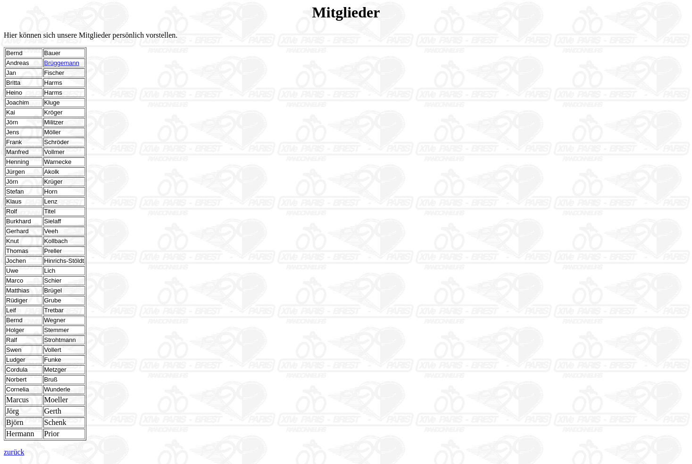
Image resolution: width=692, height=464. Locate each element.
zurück (14, 452)
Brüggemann (61, 62)
